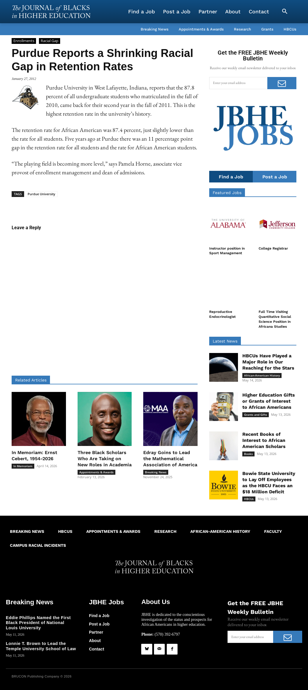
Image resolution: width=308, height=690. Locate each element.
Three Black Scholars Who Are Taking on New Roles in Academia (105, 458)
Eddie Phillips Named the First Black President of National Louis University (40, 622)
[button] (284, 11)
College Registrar (273, 249)
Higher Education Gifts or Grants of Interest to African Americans (268, 401)
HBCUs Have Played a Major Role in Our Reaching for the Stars (268, 362)
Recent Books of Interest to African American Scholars (264, 440)
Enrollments (24, 41)
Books (248, 454)
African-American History (262, 375)
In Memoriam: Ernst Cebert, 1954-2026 (34, 455)
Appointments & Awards (96, 472)
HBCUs (249, 499)
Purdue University (41, 194)
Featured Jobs (227, 193)
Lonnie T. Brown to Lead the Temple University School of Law (40, 645)
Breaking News (155, 472)
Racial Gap (49, 41)
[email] (238, 83)
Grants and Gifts (255, 415)
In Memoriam (23, 466)
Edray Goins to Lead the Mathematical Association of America (170, 458)
